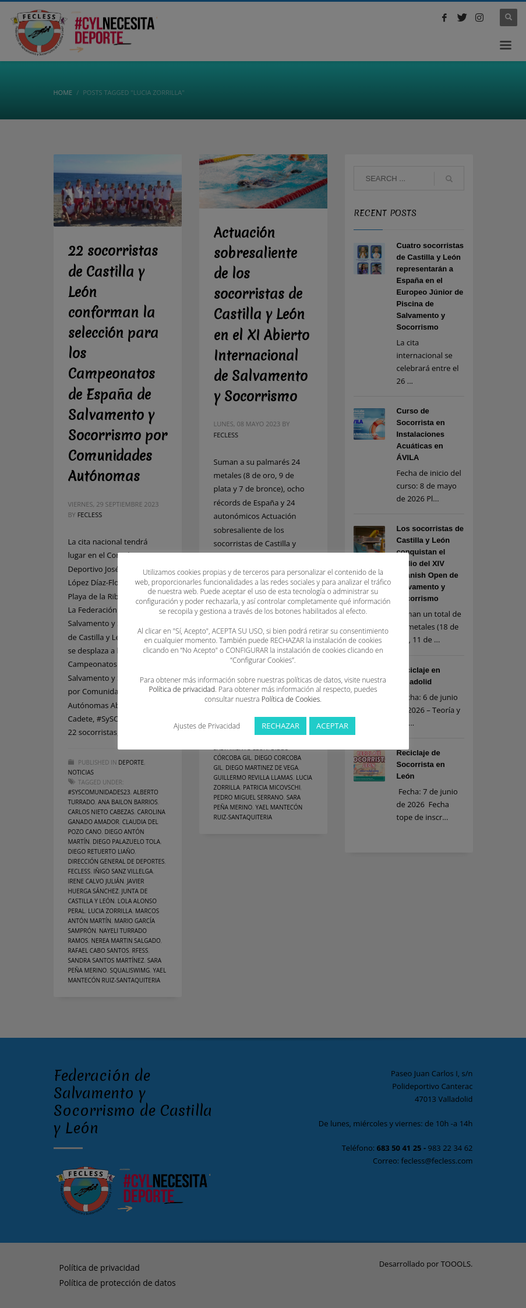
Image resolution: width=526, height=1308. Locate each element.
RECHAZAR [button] (280, 725)
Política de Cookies (291, 699)
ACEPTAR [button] (332, 725)
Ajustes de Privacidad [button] (207, 726)
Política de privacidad (182, 689)
